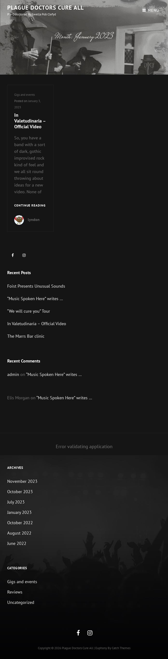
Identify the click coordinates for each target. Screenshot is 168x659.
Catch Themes (121, 648)
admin (13, 374)
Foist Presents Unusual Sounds (36, 286)
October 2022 (20, 522)
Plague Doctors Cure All (45, 7)
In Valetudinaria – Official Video (29, 121)
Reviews (14, 592)
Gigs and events (24, 95)
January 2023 (19, 512)
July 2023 (16, 502)
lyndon (34, 219)
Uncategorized (20, 602)
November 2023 (22, 481)
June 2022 (16, 543)
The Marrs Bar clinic (25, 336)
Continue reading (30, 205)
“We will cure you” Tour (28, 311)
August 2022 (19, 533)
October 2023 (20, 491)
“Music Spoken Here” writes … (35, 298)
